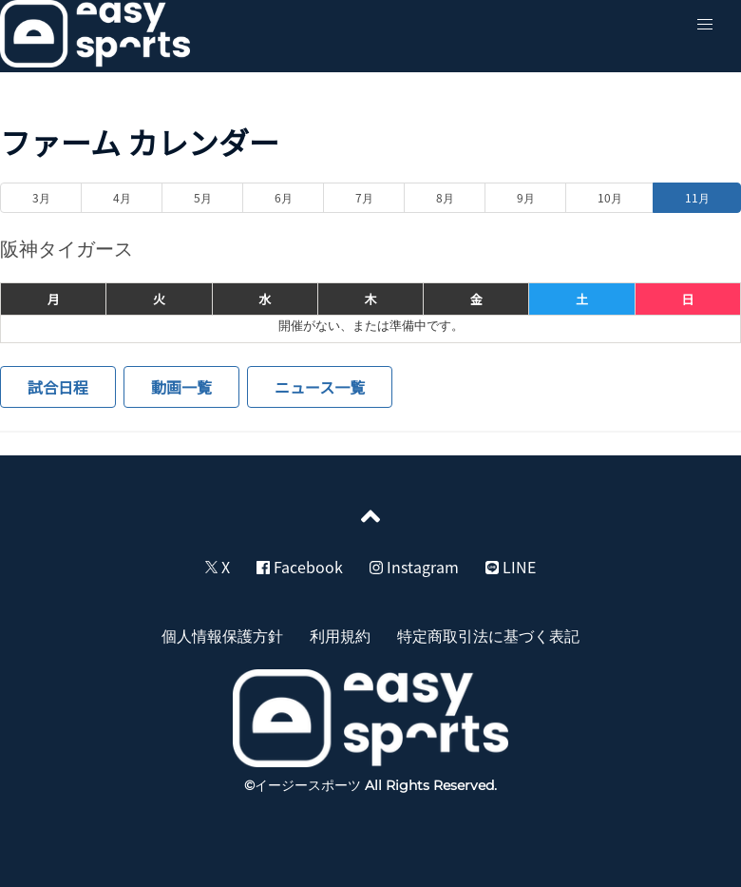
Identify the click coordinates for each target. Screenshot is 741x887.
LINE (510, 566)
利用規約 (340, 635)
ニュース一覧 (320, 387)
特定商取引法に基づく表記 (488, 635)
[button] (705, 24)
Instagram (414, 566)
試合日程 (58, 387)
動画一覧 (181, 387)
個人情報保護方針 (222, 635)
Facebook (299, 566)
